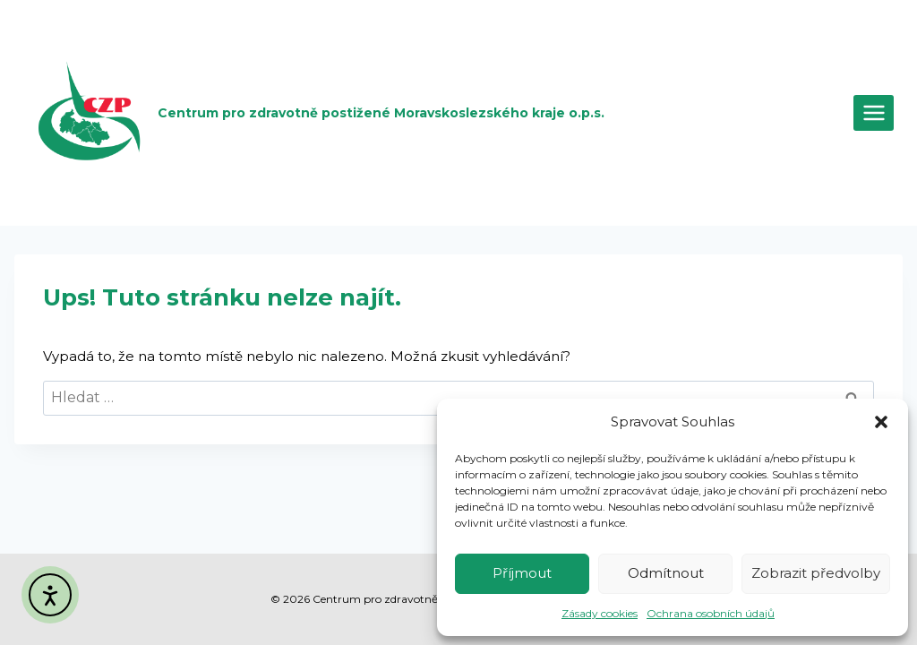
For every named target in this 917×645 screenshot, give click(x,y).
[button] (881, 422)
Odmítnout (666, 572)
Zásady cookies (599, 613)
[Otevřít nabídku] (873, 112)
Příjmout (522, 572)
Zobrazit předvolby (815, 572)
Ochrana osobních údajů (711, 613)
